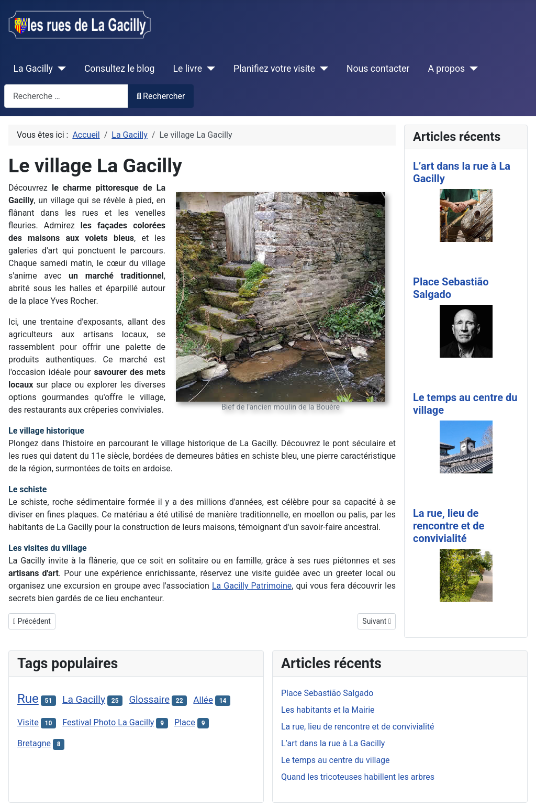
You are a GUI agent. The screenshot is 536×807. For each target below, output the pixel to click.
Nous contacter (378, 68)
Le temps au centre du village (335, 760)
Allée (203, 699)
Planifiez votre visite (274, 68)
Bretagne (34, 743)
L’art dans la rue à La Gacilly (333, 743)
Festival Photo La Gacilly (108, 722)
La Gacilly (33, 68)
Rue (28, 698)
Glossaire (149, 699)
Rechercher (161, 96)
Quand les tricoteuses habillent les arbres (357, 777)
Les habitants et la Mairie (328, 710)
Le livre (187, 68)
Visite (28, 722)
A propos (446, 68)
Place (184, 722)
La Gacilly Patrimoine (252, 586)
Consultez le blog (119, 68)
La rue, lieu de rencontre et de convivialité (448, 526)
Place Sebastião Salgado (450, 288)
